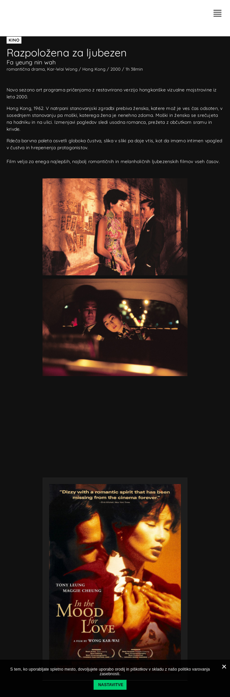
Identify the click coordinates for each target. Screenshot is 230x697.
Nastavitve (110, 684)
